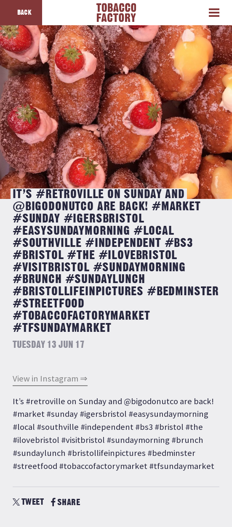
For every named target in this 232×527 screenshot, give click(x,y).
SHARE (65, 502)
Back (24, 12)
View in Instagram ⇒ (50, 378)
